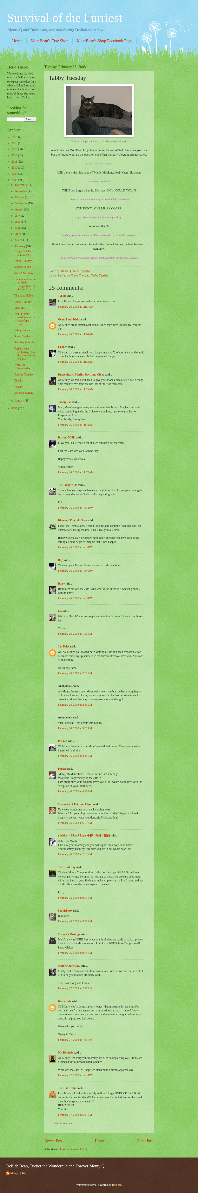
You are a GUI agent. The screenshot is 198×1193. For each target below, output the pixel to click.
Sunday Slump (22, 266)
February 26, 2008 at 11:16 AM (76, 334)
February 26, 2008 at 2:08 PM (75, 673)
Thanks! (19, 380)
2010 (15, 167)
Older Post (145, 1141)
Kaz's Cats (64, 1001)
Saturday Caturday (24, 342)
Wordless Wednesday (22, 366)
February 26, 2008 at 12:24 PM (75, 507)
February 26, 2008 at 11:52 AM (76, 472)
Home (17, 41)
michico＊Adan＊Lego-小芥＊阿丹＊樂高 (84, 835)
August (19, 209)
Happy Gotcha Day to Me (22, 253)
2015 (15, 143)
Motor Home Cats (69, 965)
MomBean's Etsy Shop (49, 41)
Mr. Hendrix (65, 1052)
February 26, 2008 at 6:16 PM (75, 791)
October (20, 197)
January (20, 400)
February (20, 246)
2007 (15, 408)
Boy (60, 560)
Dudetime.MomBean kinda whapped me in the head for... (24, 284)
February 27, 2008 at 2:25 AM (75, 988)
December (21, 185)
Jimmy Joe (64, 402)
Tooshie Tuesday (23, 374)
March (19, 240)
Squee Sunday (22, 336)
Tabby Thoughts (80, 275)
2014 (15, 149)
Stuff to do (64, 275)
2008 (15, 180)
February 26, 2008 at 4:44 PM (75, 755)
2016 (15, 137)
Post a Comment (63, 1123)
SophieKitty (65, 910)
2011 (15, 161)
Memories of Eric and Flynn (75, 804)
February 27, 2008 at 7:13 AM (75, 1039)
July (17, 215)
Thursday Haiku (23, 295)
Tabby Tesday (22, 330)
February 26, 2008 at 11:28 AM (76, 361)
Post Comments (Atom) (73, 1149)
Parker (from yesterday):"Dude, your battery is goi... (24, 353)
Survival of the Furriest (64, 18)
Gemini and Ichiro (69, 319)
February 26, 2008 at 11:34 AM (76, 424)
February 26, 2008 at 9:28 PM (75, 952)
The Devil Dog (66, 867)
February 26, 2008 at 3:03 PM (75, 728)
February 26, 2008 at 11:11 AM (75, 306)
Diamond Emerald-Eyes (72, 520)
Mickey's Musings (69, 934)
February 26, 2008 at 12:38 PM (75, 547)
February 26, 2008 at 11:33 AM (76, 389)
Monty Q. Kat (18, 1173)
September (21, 203)
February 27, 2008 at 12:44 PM (75, 1075)
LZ (60, 611)
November (21, 191)
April (18, 233)
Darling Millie (66, 437)
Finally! (18, 386)
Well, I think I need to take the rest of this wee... (24, 319)
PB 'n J (62, 741)
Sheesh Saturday (23, 273)
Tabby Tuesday (99, 275)
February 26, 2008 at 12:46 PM (75, 570)
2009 (15, 173)
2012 (15, 155)
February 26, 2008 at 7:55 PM (75, 854)
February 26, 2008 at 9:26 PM (75, 921)
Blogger (116, 1184)
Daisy (61, 583)
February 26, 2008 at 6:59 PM (75, 822)
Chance (62, 346)
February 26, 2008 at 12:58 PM (75, 598)
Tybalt (62, 296)
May (18, 227)
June (18, 221)
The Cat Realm (67, 1088)
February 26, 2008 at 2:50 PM (75, 704)
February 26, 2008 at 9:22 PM (75, 897)
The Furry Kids (67, 485)
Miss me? (19, 307)
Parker (62, 768)
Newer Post (53, 1141)
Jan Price (64, 646)
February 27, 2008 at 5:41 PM (75, 1114)
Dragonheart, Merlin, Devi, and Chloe (81, 374)
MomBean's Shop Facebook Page (104, 41)
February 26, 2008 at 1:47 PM (75, 633)
